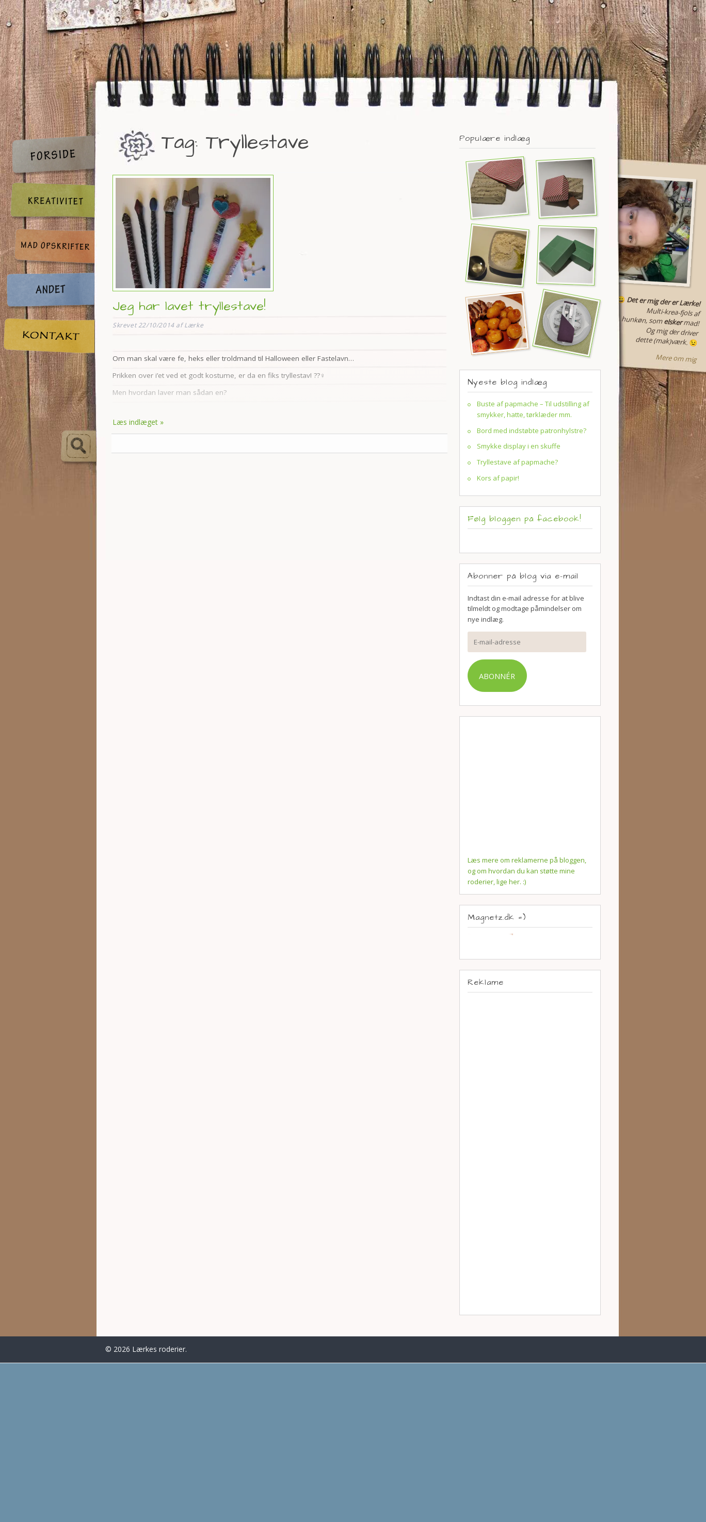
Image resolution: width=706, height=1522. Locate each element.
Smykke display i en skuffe (518, 446)
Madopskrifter (48, 247)
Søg (49, 446)
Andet (48, 291)
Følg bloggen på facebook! (524, 518)
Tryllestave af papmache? (517, 462)
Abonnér (497, 676)
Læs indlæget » (138, 422)
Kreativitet (48, 201)
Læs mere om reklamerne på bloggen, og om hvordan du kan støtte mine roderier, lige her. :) (527, 870)
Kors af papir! (498, 478)
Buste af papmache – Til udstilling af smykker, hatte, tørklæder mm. (533, 409)
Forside (48, 155)
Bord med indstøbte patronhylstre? (531, 430)
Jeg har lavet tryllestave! (189, 306)
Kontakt (48, 336)
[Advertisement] (530, 1153)
